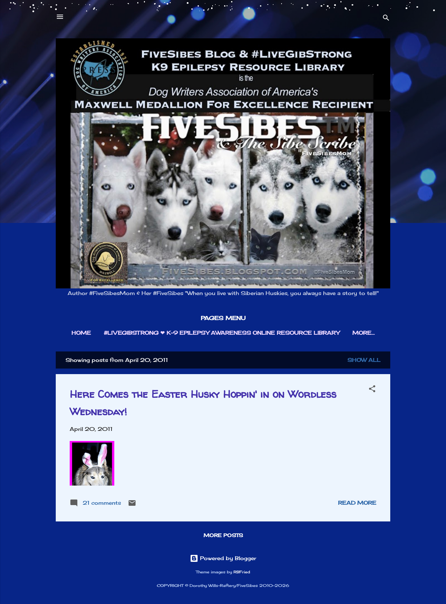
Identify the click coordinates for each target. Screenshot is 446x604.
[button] (372, 390)
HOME (81, 333)
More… (363, 333)
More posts (223, 535)
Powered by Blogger (223, 558)
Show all (363, 360)
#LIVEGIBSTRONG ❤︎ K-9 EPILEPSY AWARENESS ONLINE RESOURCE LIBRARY (221, 333)
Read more (357, 503)
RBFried (241, 572)
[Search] (386, 19)
